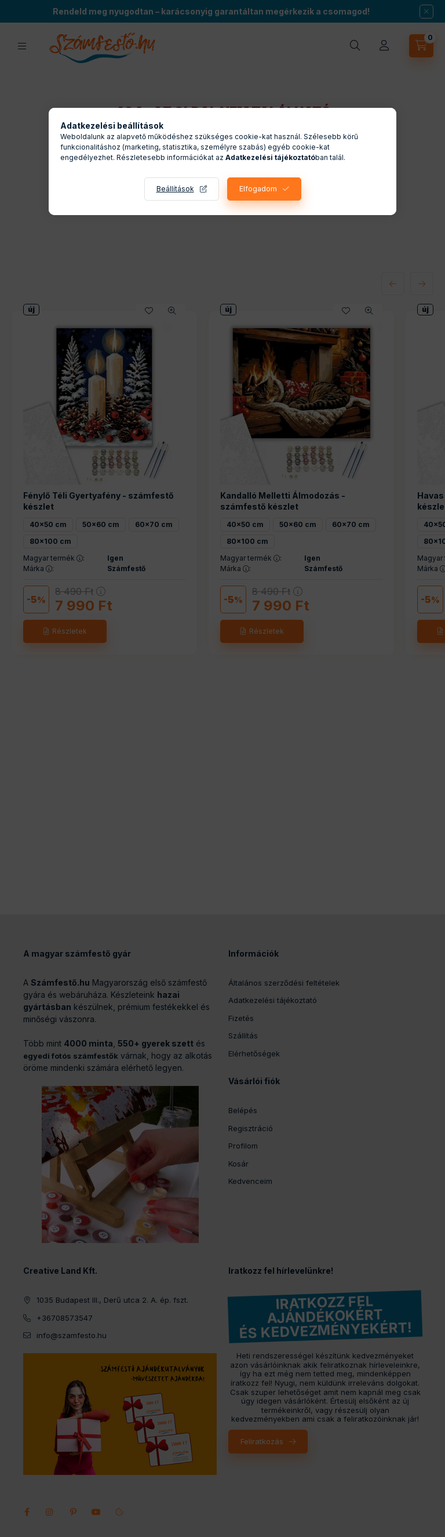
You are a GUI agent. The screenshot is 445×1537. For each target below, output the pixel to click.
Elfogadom (258, 188)
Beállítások (175, 188)
